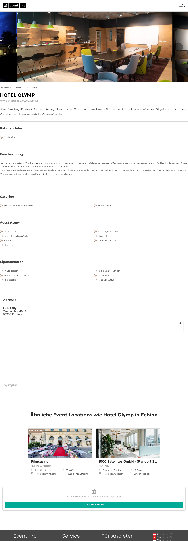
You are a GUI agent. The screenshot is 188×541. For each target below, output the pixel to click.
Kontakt (25, 534)
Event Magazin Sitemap (71, 528)
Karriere (24, 528)
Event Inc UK (163, 526)
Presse (25, 531)
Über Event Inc (24, 525)
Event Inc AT (162, 517)
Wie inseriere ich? (117, 525)
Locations (4, 88)
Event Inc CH (163, 520)
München (17, 88)
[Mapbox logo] (11, 385)
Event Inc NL (163, 523)
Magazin (71, 525)
